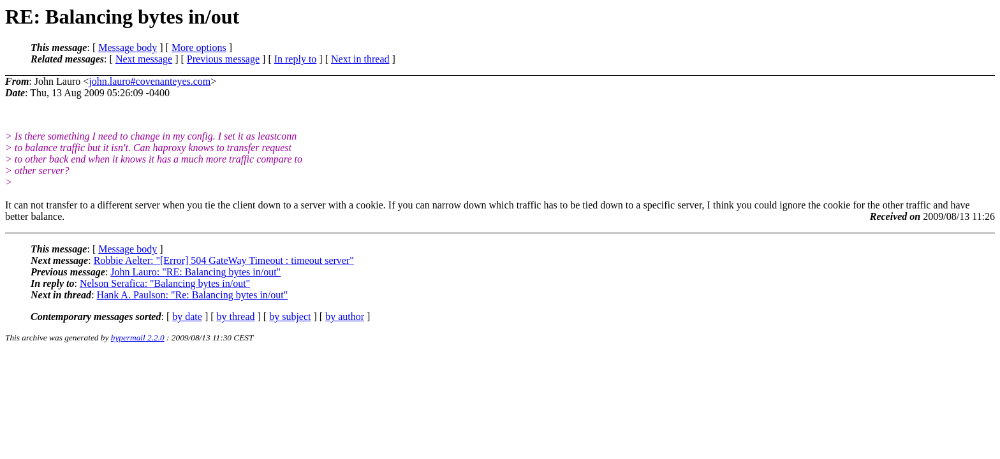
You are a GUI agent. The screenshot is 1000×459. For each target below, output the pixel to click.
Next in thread (360, 59)
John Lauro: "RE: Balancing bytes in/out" (195, 271)
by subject (290, 316)
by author (344, 316)
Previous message (223, 59)
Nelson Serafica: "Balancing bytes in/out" (165, 283)
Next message (143, 59)
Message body (127, 47)
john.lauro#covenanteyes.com (149, 81)
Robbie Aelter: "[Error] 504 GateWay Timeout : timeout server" (224, 260)
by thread (236, 316)
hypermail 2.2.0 (138, 337)
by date (187, 316)
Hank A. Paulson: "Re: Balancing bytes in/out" (192, 294)
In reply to (295, 59)
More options (199, 47)
